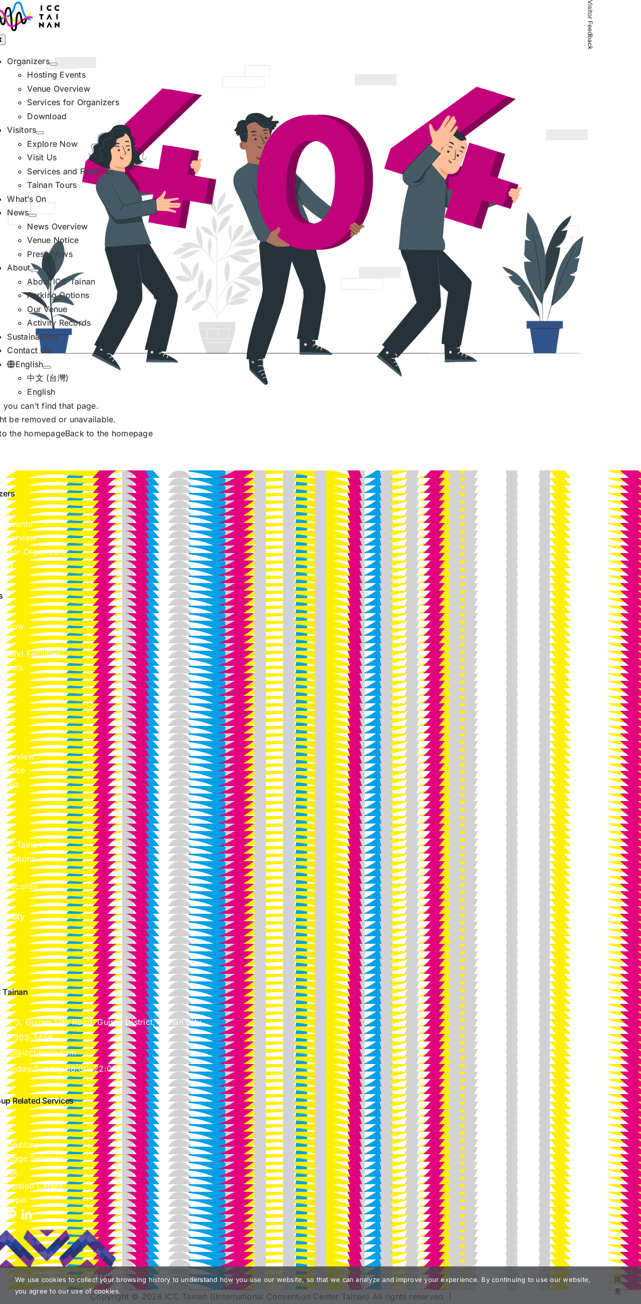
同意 (617, 1284)
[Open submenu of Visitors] (40, 132)
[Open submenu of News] (33, 215)
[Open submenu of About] (35, 270)
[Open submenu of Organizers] (54, 64)
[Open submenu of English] (47, 367)
